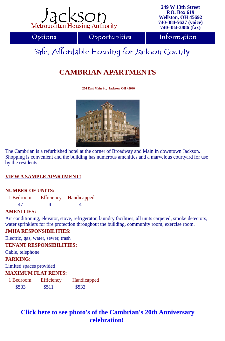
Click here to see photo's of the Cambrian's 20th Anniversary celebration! (107, 316)
